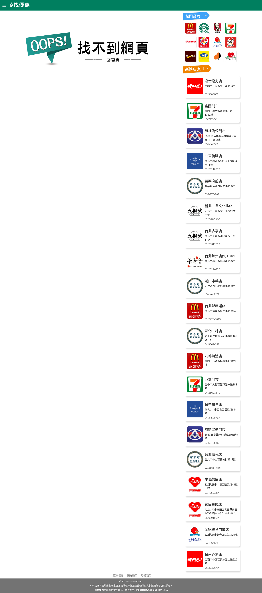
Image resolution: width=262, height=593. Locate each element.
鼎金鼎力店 (213, 81)
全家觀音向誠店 (217, 529)
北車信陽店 (213, 156)
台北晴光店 (213, 454)
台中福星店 (213, 404)
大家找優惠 (117, 575)
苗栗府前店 (213, 181)
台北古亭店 (213, 231)
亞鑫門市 (212, 379)
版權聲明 (132, 575)
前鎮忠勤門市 (215, 429)
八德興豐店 (213, 356)
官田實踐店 (213, 504)
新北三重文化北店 (218, 206)
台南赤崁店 (213, 554)
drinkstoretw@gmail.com (149, 589)
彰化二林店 (213, 331)
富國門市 (212, 106)
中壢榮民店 (213, 479)
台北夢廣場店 (215, 306)
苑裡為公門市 (215, 131)
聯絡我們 (146, 575)
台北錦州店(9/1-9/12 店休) (225, 256)
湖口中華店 (213, 281)
